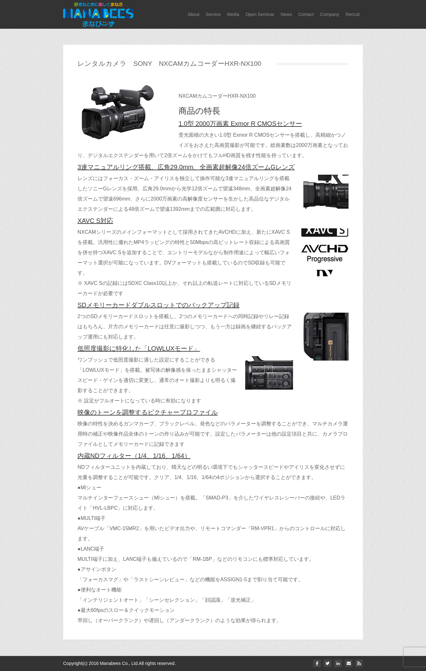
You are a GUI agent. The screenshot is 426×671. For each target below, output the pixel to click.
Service (213, 14)
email (348, 663)
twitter (327, 663)
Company (329, 14)
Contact (305, 14)
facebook (317, 663)
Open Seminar (260, 14)
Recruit (353, 14)
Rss (359, 663)
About (194, 14)
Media (233, 14)
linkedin (338, 663)
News (286, 14)
